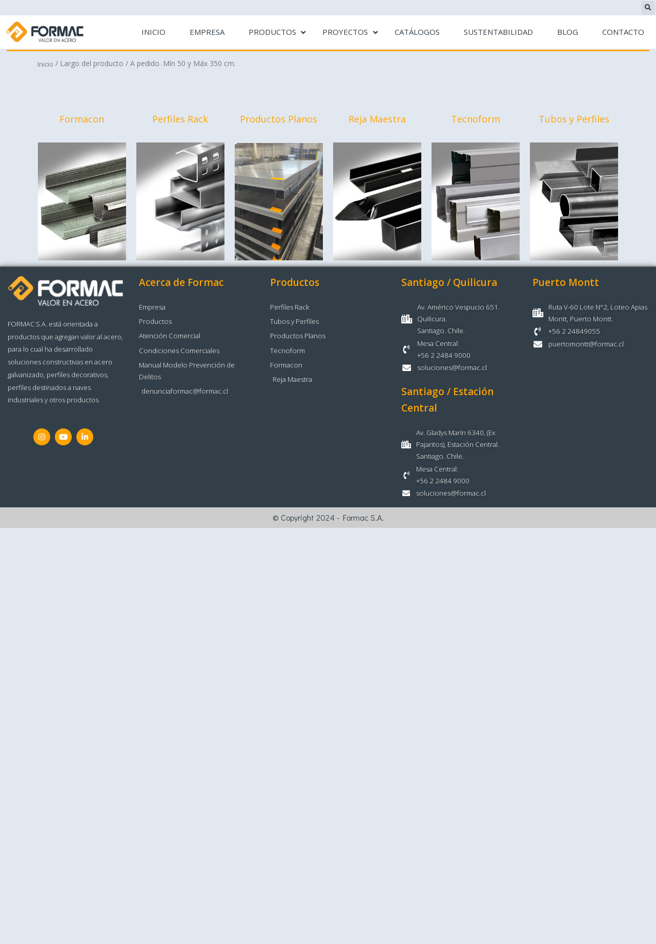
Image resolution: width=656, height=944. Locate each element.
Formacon (81, 120)
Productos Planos (278, 120)
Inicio (46, 64)
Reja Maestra (377, 120)
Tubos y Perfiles (574, 120)
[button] (648, 8)
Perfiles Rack (180, 120)
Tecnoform (475, 120)
